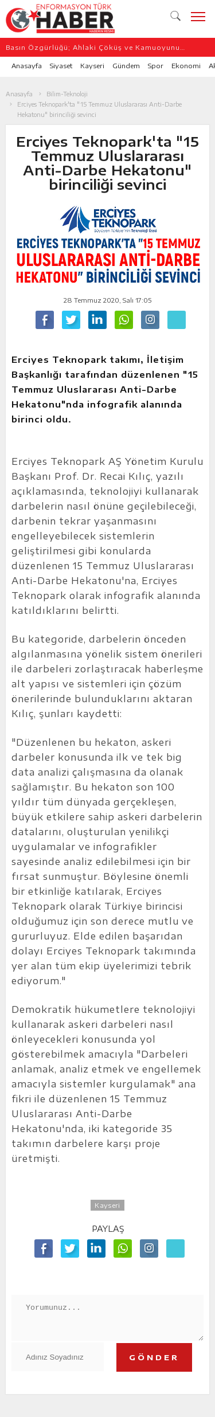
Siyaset (61, 65)
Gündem (126, 65)
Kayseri (92, 65)
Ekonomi (186, 65)
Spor (155, 65)
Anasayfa (26, 65)
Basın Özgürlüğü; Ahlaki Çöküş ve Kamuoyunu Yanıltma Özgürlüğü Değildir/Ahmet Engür (93, 47)
